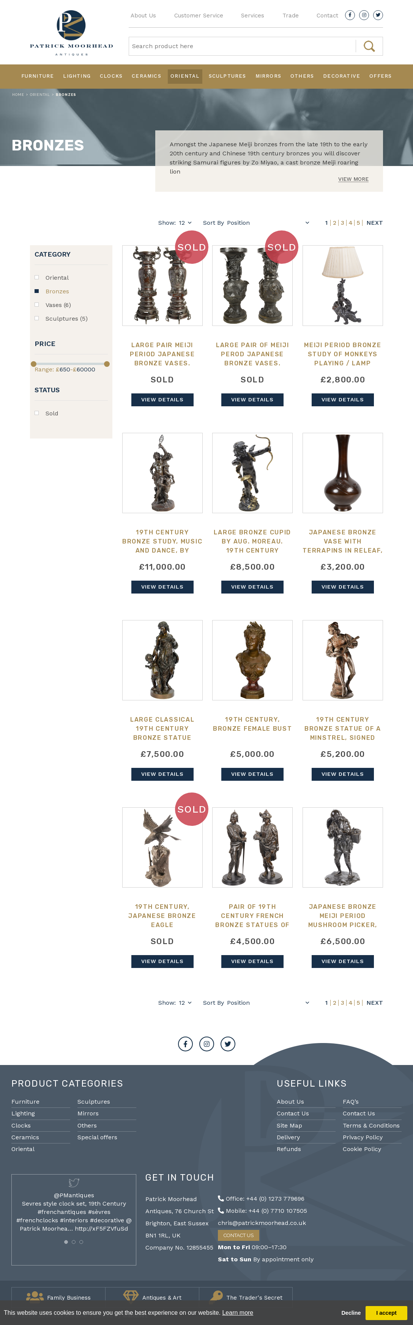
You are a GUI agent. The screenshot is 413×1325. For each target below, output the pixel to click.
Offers (380, 76)
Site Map (289, 1125)
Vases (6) (58, 305)
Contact (327, 15)
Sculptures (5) (67, 318)
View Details (162, 399)
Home (18, 95)
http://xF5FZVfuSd (101, 1228)
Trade (290, 15)
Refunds (289, 1149)
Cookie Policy (362, 1149)
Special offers (97, 1137)
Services (252, 15)
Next (374, 223)
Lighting (77, 76)
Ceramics (146, 76)
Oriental (185, 76)
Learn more (237, 1312)
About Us (143, 15)
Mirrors (268, 76)
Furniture (37, 76)
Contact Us (293, 1113)
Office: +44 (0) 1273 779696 (261, 1198)
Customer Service (198, 15)
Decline (351, 1313)
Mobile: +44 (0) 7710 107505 (262, 1210)
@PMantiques (74, 1195)
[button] (66, 1242)
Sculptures (227, 76)
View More (353, 179)
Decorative (341, 76)
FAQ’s (351, 1101)
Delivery (288, 1137)
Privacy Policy (363, 1137)
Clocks (111, 76)
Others (302, 76)
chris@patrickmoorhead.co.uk (262, 1222)
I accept (386, 1313)
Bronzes (57, 291)
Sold (52, 413)
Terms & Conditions (371, 1125)
